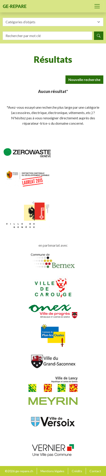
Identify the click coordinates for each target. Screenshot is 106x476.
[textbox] (50, 22)
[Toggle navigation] (97, 6)
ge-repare (14, 6)
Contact (95, 471)
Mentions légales (52, 471)
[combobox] (53, 22)
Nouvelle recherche (84, 79)
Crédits (77, 471)
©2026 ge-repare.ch (19, 471)
